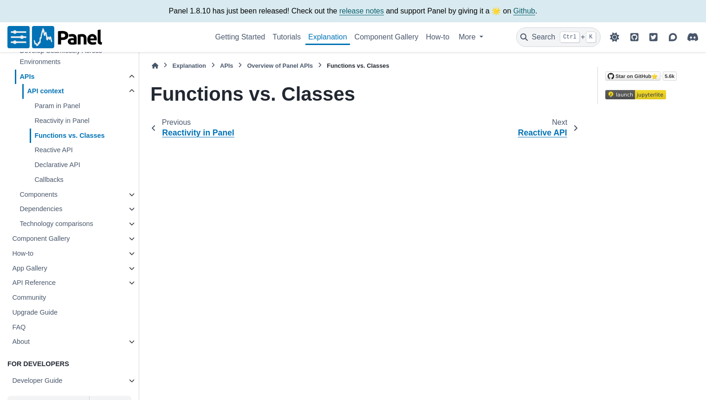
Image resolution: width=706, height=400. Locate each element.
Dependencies (40, 209)
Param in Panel (57, 106)
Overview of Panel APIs (280, 65)
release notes (361, 11)
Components (38, 194)
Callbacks (48, 179)
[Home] (155, 66)
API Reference (34, 282)
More (468, 37)
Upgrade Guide (35, 312)
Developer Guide (37, 380)
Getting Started (240, 37)
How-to (437, 37)
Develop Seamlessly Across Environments (60, 56)
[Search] (558, 37)
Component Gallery (387, 37)
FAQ (19, 327)
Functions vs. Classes (69, 135)
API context (45, 91)
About (21, 341)
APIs (26, 76)
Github (524, 11)
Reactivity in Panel (61, 120)
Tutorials (286, 37)
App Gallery (29, 268)
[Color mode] (614, 37)
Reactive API (53, 150)
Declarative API (57, 164)
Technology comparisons (56, 223)
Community (29, 297)
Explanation (327, 37)
